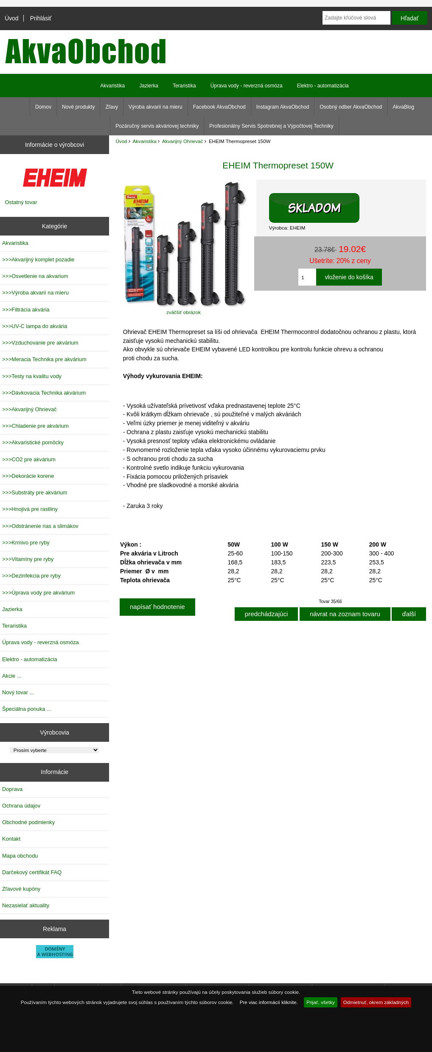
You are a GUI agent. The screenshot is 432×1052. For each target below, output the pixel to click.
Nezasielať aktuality (25, 905)
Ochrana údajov (21, 805)
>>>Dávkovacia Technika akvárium (44, 393)
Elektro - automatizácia (323, 86)
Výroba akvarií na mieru (155, 107)
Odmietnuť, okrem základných (376, 1002)
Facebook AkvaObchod (219, 107)
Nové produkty (78, 107)
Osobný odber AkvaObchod (351, 107)
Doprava (12, 789)
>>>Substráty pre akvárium (34, 492)
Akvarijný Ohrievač (182, 141)
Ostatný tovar (21, 202)
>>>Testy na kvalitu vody (32, 376)
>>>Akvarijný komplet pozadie (38, 259)
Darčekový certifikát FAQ (32, 872)
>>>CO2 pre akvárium (29, 459)
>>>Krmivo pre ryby (26, 542)
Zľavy (111, 107)
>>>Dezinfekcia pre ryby (31, 575)
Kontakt (11, 839)
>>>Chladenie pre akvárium (35, 426)
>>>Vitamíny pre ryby (27, 559)
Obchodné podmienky (28, 822)
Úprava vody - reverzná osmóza (246, 86)
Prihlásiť (41, 18)
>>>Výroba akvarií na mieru (35, 292)
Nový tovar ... (18, 692)
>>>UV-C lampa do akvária (34, 326)
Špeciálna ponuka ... (26, 709)
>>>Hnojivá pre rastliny (30, 509)
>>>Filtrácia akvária (26, 309)
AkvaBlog (403, 107)
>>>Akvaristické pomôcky (33, 442)
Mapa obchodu (20, 856)
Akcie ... (11, 676)
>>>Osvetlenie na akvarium (35, 276)
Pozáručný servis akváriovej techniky (157, 126)
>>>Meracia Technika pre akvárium (44, 359)
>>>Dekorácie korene (28, 476)
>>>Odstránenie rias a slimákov (40, 526)
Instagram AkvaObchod (282, 107)
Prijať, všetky (320, 1002)
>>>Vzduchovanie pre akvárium (40, 342)
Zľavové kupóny (21, 889)
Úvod (11, 18)
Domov (43, 107)
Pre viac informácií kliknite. (269, 1002)
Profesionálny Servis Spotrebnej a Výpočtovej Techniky (271, 126)
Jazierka (148, 86)
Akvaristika (145, 141)
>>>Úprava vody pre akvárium (38, 592)
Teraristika (184, 86)
